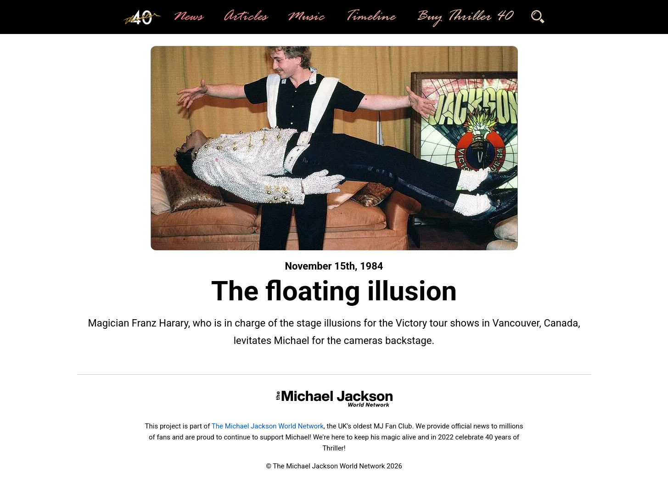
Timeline (369, 17)
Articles (244, 17)
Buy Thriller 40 (463, 17)
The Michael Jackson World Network (268, 426)
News (187, 17)
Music (305, 17)
